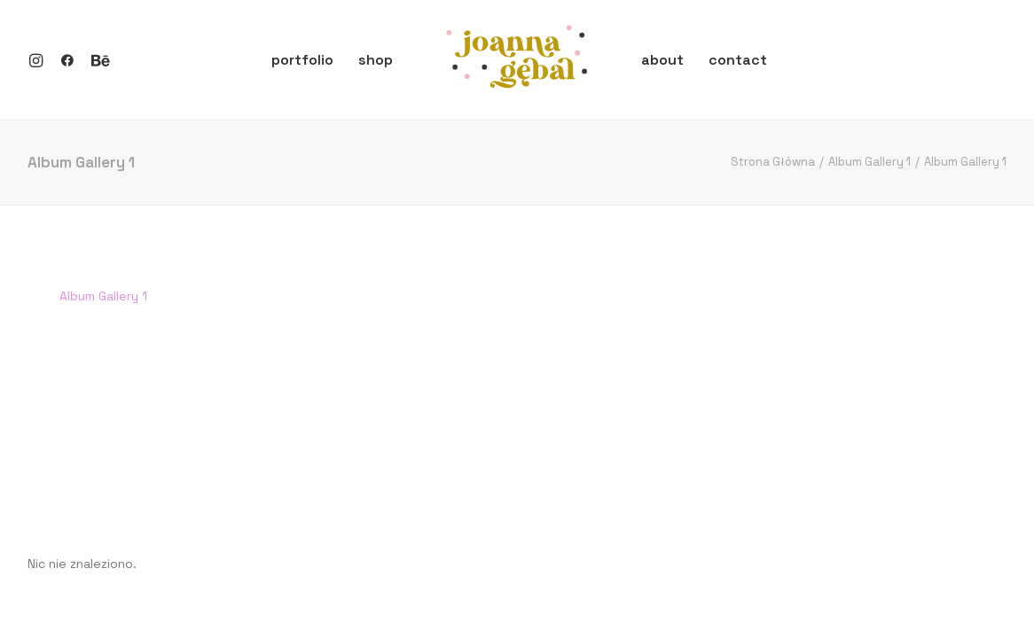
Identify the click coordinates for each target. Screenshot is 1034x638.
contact (738, 60)
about (662, 60)
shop (375, 60)
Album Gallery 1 (869, 161)
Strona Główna (773, 161)
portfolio (302, 60)
